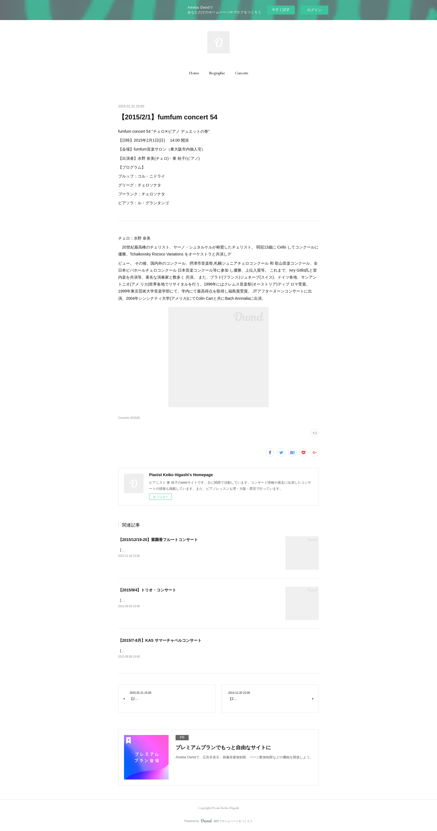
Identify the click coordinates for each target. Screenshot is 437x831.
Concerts (241, 72)
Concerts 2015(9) (129, 417)
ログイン (314, 10)
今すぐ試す (281, 10)
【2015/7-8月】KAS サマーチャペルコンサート (159, 640)
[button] (194, 73)
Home (194, 72)
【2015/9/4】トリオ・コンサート (147, 590)
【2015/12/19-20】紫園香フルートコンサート (158, 539)
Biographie (217, 72)
